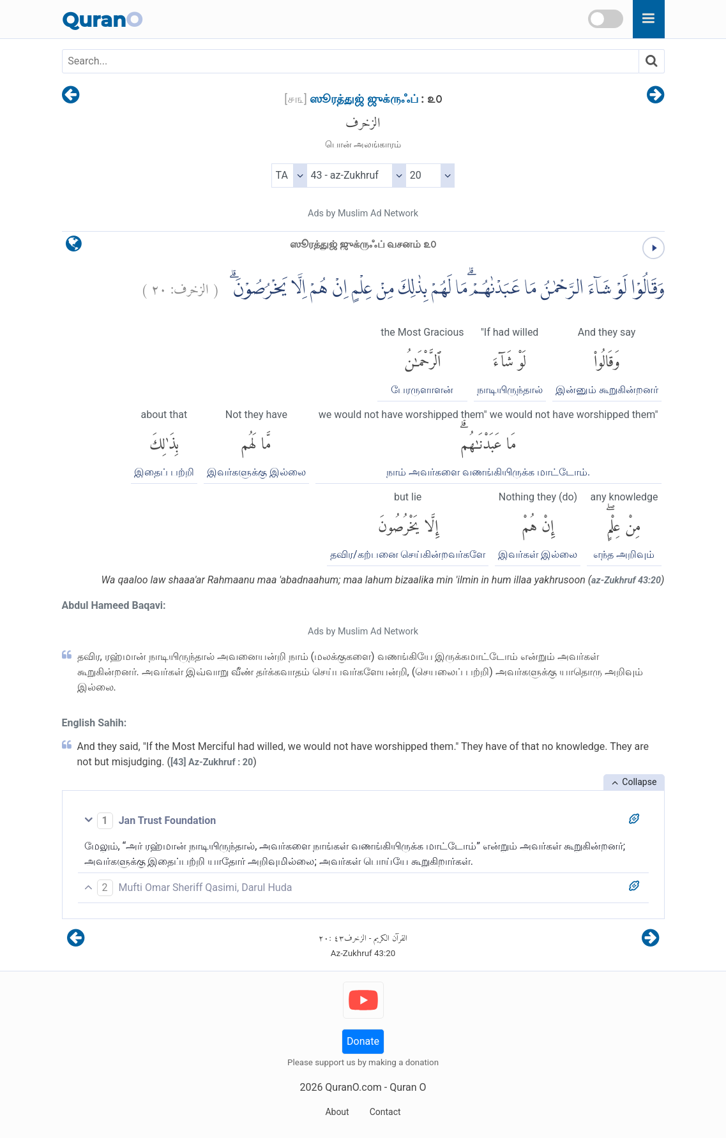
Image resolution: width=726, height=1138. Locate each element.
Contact (385, 1112)
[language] (74, 247)
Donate (363, 1041)
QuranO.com (353, 1087)
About (337, 1112)
